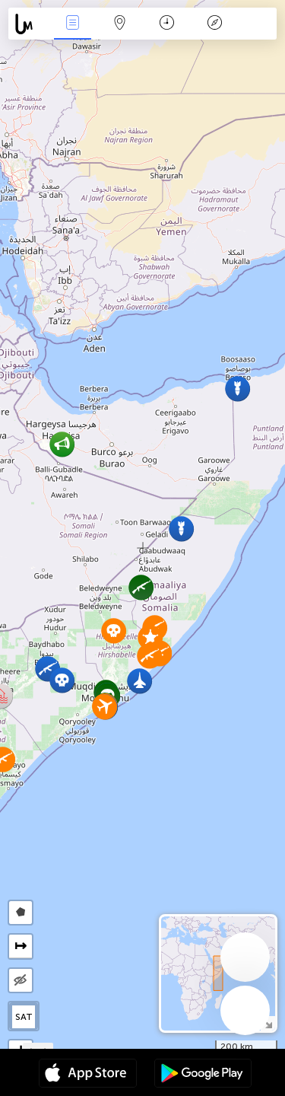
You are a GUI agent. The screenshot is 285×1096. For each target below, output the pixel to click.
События (72, 23)
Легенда (214, 23)
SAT (24, 1017)
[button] (62, 680)
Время (167, 23)
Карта (120, 23)
